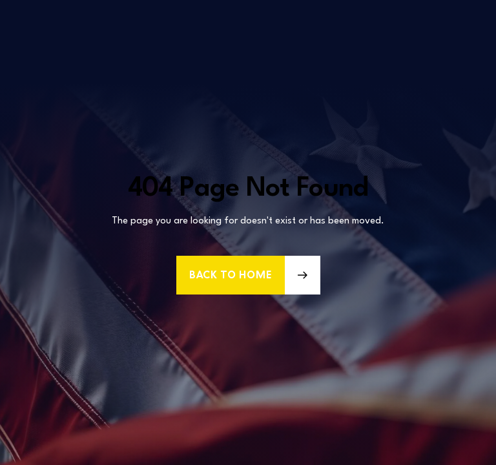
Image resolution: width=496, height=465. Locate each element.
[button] (248, 275)
